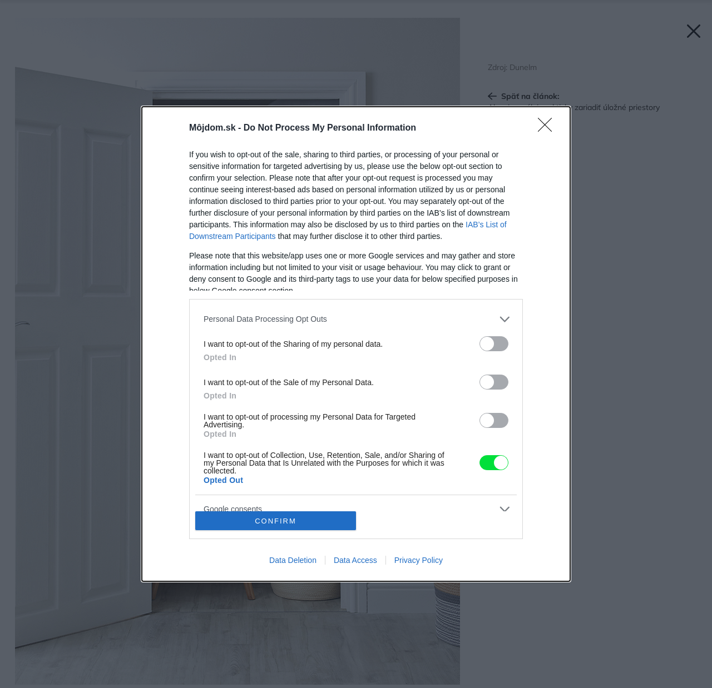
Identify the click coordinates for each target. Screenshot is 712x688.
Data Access (355, 560)
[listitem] (356, 319)
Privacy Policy (418, 560)
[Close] (548, 128)
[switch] (493, 343)
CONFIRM (275, 521)
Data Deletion (293, 560)
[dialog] (356, 344)
